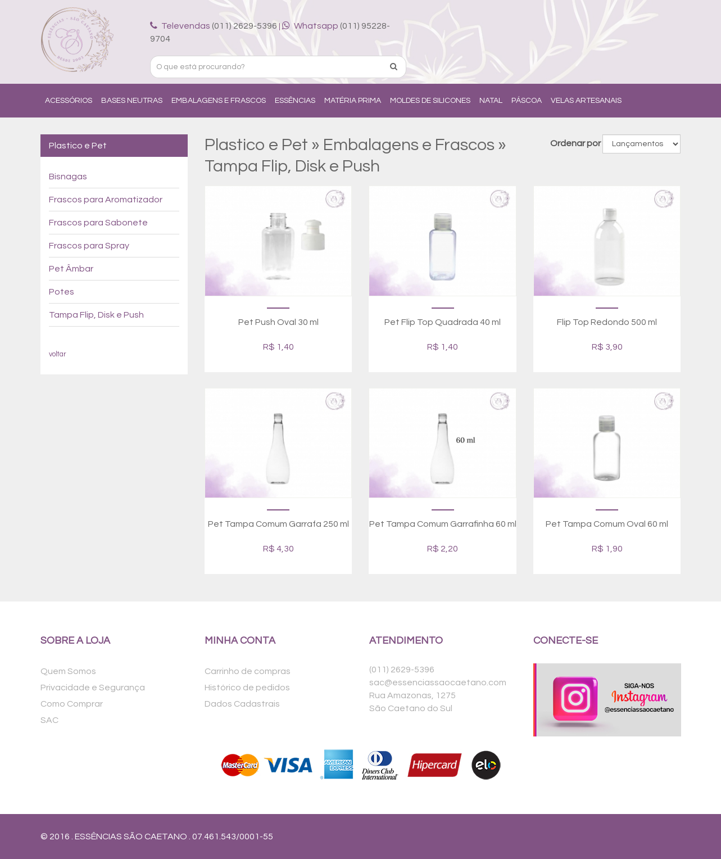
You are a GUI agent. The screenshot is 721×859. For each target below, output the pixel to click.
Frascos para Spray (89, 245)
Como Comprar (71, 703)
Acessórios (68, 101)
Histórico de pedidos (247, 687)
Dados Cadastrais (242, 703)
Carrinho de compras (248, 671)
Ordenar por (575, 143)
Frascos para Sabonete (98, 222)
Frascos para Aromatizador (105, 199)
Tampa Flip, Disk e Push (96, 314)
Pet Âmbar (71, 268)
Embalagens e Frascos (218, 101)
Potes (61, 291)
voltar (57, 354)
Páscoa (526, 101)
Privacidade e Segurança (92, 687)
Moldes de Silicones (430, 101)
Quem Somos (68, 671)
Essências (295, 101)
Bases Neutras (131, 101)
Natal (490, 101)
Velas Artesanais (586, 101)
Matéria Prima (352, 101)
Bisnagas (68, 176)
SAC (49, 720)
